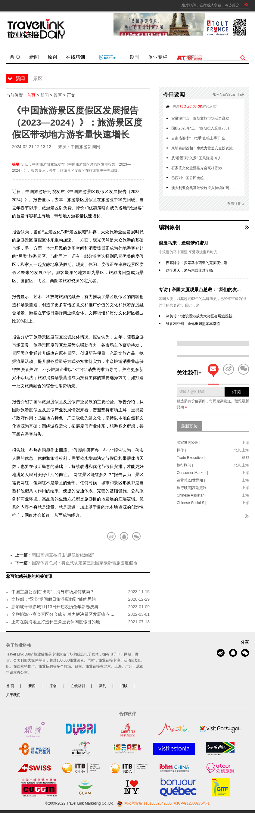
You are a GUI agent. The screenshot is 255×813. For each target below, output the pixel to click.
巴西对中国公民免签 (187, 178)
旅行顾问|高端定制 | (193, 488)
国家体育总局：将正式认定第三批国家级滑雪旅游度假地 (84, 562)
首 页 (10, 686)
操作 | (181, 450)
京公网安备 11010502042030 (143, 803)
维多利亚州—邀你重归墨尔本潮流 (193, 324)
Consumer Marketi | (192, 473)
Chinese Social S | (191, 503)
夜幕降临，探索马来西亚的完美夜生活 (196, 263)
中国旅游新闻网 (85, 146)
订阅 (236, 391)
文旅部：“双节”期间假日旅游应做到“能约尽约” (54, 599)
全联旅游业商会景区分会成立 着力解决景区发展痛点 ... (62, 614)
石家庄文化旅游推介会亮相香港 (196, 168)
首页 (31, 95)
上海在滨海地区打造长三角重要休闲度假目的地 (55, 621)
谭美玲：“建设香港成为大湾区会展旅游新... (200, 316)
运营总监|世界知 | (191, 480)
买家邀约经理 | (188, 443)
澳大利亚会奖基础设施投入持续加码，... (203, 188)
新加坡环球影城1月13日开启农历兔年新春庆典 (54, 606)
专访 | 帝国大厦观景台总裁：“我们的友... (200, 289)
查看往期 (235, 204)
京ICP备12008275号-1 (191, 803)
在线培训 (78, 686)
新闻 (44, 95)
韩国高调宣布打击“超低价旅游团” (63, 555)
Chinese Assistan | (192, 495)
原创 (53, 686)
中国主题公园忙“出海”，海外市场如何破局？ (52, 591)
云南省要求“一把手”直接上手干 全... (199, 138)
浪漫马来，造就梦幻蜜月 (183, 242)
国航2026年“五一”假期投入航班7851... (201, 128)
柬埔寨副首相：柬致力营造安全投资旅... (203, 148)
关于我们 (13, 695)
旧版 (124, 686)
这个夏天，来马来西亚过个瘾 (189, 270)
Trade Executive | (191, 458)
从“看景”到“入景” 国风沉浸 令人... (198, 158)
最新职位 (189, 426)
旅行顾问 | (185, 465)
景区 (58, 95)
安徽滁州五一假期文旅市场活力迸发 (200, 118)
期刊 (102, 686)
